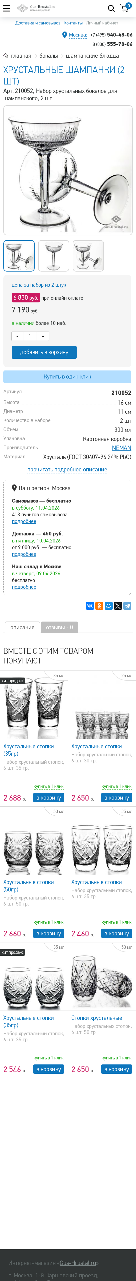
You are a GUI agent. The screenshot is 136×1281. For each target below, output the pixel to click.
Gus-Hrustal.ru (78, 1263)
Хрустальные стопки (96, 746)
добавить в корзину (44, 352)
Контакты (73, 23)
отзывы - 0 (59, 627)
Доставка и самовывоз (37, 23)
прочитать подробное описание (67, 469)
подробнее (24, 521)
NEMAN (121, 448)
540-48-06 (111, 34)
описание (22, 627)
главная (21, 55)
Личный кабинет (102, 23)
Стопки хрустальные (96, 1018)
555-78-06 (113, 44)
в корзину (48, 797)
